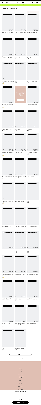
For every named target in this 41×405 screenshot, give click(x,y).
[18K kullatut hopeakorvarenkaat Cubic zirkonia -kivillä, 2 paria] (20, 121)
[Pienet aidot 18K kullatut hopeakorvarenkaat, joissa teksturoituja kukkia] (20, 218)
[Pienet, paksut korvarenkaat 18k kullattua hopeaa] (33, 121)
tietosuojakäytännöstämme (9, 395)
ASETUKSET (20, 399)
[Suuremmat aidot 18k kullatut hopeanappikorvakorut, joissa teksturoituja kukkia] (8, 218)
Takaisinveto (20, 372)
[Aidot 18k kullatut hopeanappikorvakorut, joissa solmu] (33, 291)
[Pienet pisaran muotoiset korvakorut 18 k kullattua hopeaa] (33, 49)
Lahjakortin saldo (20, 374)
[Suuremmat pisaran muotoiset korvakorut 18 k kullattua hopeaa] (8, 121)
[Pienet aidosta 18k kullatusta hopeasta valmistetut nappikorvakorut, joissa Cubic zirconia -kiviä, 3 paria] (8, 97)
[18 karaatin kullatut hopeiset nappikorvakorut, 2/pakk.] (8, 291)
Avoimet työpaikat (20, 371)
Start (3, 6)
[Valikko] (3, 2)
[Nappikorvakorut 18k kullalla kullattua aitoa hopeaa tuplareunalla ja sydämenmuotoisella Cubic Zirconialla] (8, 144)
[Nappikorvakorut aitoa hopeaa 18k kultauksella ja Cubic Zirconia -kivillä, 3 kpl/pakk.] (20, 242)
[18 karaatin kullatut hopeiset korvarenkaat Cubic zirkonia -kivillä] (33, 73)
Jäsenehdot (20, 369)
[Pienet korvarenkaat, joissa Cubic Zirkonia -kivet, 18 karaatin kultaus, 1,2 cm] (8, 49)
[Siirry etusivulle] (20, 2)
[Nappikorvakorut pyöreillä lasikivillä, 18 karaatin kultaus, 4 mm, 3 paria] (8, 25)
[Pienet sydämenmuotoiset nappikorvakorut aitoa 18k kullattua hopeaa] (8, 316)
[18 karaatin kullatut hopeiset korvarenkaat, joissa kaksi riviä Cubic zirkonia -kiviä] (33, 218)
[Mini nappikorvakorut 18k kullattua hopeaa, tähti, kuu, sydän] (20, 316)
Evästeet (20, 368)
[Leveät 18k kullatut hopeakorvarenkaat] (8, 242)
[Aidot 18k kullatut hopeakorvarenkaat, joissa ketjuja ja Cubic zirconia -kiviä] (20, 169)
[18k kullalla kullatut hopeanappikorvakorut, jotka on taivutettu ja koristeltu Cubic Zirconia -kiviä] (20, 291)
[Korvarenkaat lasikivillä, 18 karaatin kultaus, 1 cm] (20, 73)
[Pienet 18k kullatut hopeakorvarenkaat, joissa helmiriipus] (8, 169)
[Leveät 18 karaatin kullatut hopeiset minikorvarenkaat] (20, 49)
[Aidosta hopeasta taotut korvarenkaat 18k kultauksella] (20, 266)
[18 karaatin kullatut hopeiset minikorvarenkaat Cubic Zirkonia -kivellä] (8, 73)
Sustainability (20, 383)
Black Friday (20, 377)
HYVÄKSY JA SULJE (20, 402)
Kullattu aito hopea (7, 6)
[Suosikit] (36, 2)
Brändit (20, 380)
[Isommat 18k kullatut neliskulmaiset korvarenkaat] (33, 266)
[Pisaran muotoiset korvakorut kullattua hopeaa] (33, 193)
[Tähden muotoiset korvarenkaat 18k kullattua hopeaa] (8, 340)
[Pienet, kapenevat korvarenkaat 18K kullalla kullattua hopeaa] (33, 97)
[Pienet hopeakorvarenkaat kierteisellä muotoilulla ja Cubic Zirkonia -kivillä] (20, 340)
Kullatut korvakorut (14, 6)
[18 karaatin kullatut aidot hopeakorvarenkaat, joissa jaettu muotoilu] (20, 144)
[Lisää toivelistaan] (3, 30)
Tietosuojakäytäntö (20, 366)
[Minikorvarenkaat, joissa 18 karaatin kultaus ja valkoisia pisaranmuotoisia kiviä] (33, 25)
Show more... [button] (20, 354)
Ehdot (20, 365)
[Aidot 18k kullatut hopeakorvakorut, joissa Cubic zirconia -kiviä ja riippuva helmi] (33, 144)
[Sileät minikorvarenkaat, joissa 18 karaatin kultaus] (33, 316)
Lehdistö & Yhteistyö (20, 386)
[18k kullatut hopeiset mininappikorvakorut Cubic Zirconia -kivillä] (33, 242)
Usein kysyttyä (20, 389)
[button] (35, 2)
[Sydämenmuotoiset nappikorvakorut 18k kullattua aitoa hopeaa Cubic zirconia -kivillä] (8, 266)
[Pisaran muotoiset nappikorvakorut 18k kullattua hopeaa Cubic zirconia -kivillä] (8, 193)
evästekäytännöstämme (17, 395)
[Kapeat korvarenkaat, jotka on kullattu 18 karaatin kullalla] (20, 25)
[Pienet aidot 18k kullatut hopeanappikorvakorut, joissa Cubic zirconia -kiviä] (33, 169)
